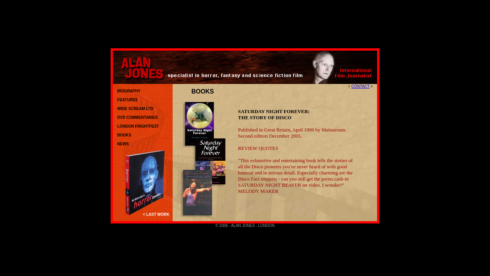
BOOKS (124, 135)
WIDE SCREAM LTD (134, 109)
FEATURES (127, 100)
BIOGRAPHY (127, 91)
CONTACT (360, 86)
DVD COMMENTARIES (136, 117)
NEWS (123, 144)
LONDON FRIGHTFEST (136, 126)
